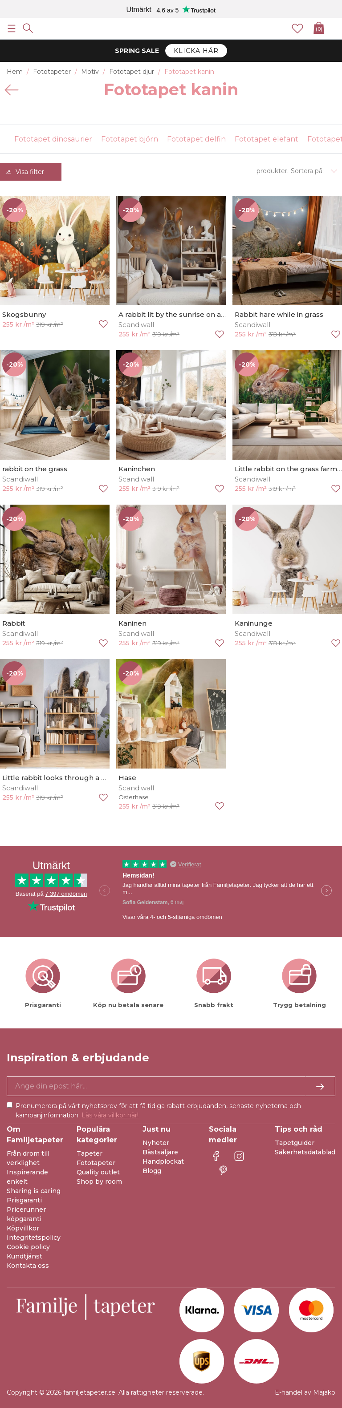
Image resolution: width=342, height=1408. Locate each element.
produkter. (272, 171)
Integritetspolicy (34, 1238)
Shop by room (99, 1181)
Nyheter (155, 1143)
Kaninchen (136, 469)
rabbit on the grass (34, 469)
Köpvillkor (23, 1228)
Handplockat (163, 1161)
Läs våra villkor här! (109, 1115)
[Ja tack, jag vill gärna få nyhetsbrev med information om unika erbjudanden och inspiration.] (171, 1086)
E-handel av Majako (305, 1392)
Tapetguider (294, 1143)
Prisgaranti (24, 1200)
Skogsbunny (24, 314)
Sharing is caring (34, 1191)
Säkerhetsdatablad (305, 1152)
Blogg (151, 1171)
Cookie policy (28, 1247)
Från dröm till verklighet (28, 1158)
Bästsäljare (160, 1152)
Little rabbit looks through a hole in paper (74, 777)
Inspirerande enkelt (27, 1176)
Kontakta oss (28, 1266)
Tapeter (89, 1153)
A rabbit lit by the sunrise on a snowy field (190, 314)
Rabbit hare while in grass (279, 314)
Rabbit (13, 623)
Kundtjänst (24, 1256)
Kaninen (132, 623)
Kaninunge (254, 623)
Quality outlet (98, 1172)
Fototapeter (96, 1163)
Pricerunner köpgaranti (26, 1214)
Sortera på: (307, 171)
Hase (127, 777)
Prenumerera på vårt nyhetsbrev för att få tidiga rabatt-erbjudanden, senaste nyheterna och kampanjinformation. (158, 1110)
